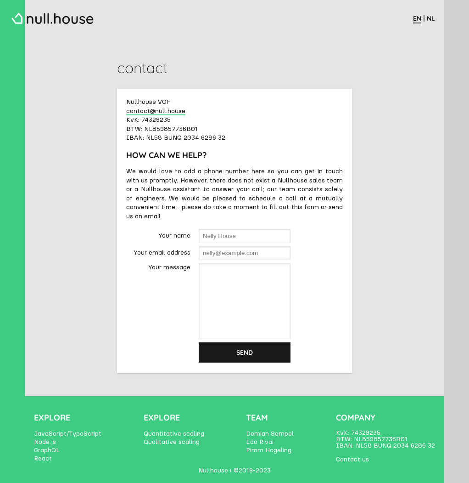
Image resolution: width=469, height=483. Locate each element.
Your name (174, 236)
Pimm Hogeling (268, 450)
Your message (169, 267)
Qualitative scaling (172, 442)
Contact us (352, 459)
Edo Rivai (260, 442)
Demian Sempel (270, 434)
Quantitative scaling (174, 434)
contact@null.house (155, 111)
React (43, 458)
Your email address (162, 253)
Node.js (45, 442)
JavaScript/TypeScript (67, 434)
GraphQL (47, 450)
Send (244, 366)
